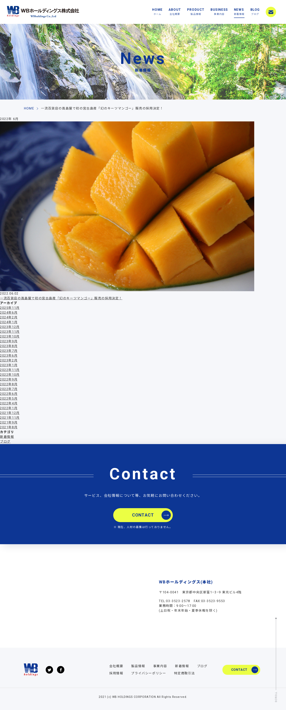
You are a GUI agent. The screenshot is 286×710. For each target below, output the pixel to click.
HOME (157, 12)
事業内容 (160, 666)
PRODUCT (196, 12)
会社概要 (116, 666)
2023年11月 (10, 332)
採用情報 (116, 673)
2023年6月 (8, 355)
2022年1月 (8, 408)
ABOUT (175, 12)
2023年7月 (8, 351)
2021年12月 (10, 413)
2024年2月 (8, 317)
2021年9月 (8, 422)
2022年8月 (8, 384)
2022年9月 (8, 379)
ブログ (5, 441)
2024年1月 (8, 322)
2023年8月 (8, 346)
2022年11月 (10, 370)
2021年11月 (10, 418)
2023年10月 (10, 336)
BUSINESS (219, 12)
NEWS (239, 12)
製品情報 (138, 666)
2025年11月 (10, 308)
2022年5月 (8, 398)
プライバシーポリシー (148, 673)
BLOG (255, 12)
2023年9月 (8, 341)
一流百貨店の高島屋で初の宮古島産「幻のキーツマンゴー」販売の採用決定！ (61, 298)
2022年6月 (8, 394)
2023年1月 (8, 365)
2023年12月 (10, 327)
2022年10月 (10, 375)
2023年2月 (8, 360)
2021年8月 (8, 427)
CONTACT (271, 12)
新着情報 (7, 437)
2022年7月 (8, 389)
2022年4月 (8, 403)
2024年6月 (8, 312)
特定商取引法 (184, 673)
